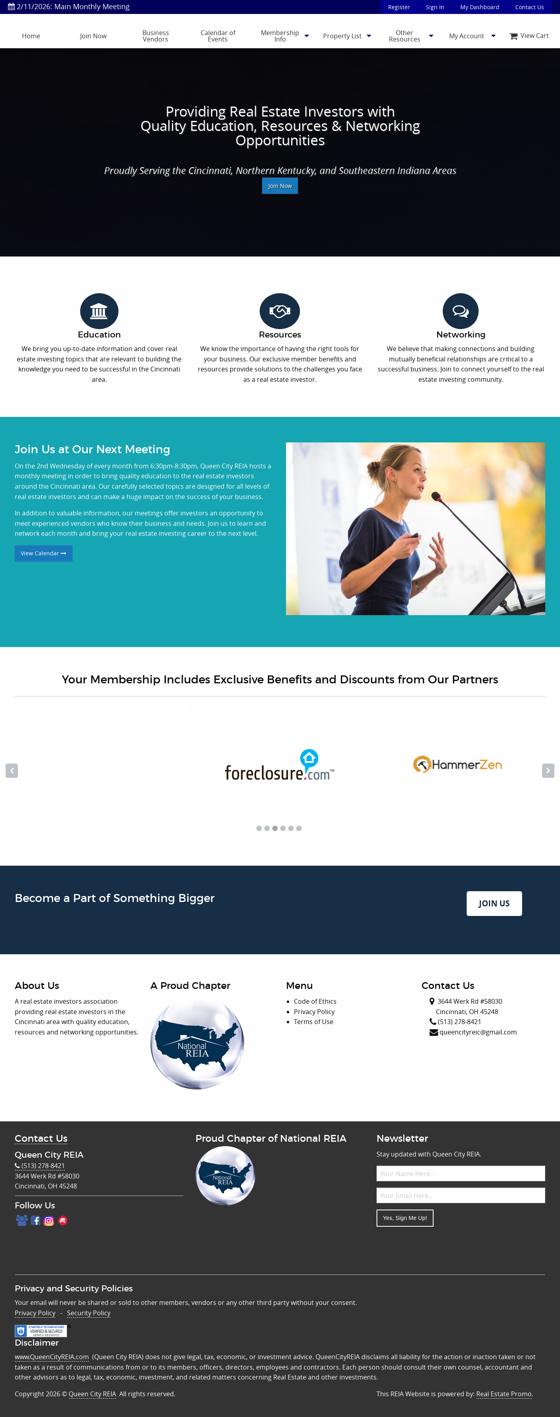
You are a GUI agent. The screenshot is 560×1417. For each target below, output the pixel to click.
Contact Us (529, 7)
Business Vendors (155, 35)
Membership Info (280, 35)
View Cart (529, 35)
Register (399, 7)
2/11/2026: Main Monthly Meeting (69, 6)
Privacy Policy (35, 1312)
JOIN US (494, 903)
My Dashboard (479, 7)
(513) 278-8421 (40, 1165)
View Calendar (43, 553)
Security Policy (88, 1312)
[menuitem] (31, 36)
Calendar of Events (218, 35)
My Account (466, 36)
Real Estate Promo (504, 1393)
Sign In (435, 7)
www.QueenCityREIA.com (52, 1356)
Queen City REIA (92, 1393)
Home (31, 36)
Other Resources (404, 35)
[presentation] (437, 1248)
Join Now (93, 36)
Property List (342, 36)
